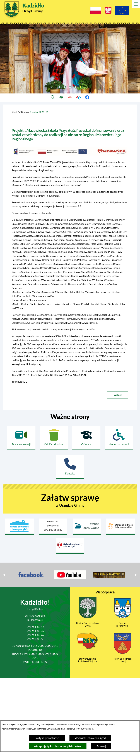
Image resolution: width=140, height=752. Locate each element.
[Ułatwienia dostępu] (61, 97)
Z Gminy (23, 112)
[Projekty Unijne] (122, 11)
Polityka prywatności (47, 738)
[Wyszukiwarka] (53, 97)
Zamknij (101, 746)
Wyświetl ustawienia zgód (90, 738)
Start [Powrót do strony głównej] (14, 112)
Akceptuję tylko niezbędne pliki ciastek (57, 746)
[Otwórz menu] (136, 4)
